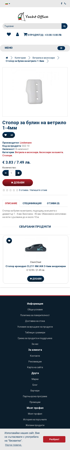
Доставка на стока (35, 321)
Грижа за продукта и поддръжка (35, 338)
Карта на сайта (35, 367)
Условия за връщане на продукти (35, 326)
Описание (11, 203)
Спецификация (32, 203)
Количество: (9, 167)
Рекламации (35, 361)
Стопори (7, 155)
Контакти (35, 356)
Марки (35, 379)
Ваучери (35, 390)
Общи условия (35, 309)
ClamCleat (35, 262)
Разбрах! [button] (54, 439)
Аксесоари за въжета (51, 152)
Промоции (35, 402)
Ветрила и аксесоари (44, 58)
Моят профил (35, 413)
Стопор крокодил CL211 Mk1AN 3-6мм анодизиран (36, 266)
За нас (35, 344)
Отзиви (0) (53, 203)
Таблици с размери (35, 332)
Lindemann (26, 142)
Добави (17, 182)
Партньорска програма (35, 396)
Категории (20, 58)
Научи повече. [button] (13, 445)
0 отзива (23, 190)
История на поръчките (35, 419)
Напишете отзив (38, 190)
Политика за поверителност (35, 315)
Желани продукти (35, 425)
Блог (35, 385)
